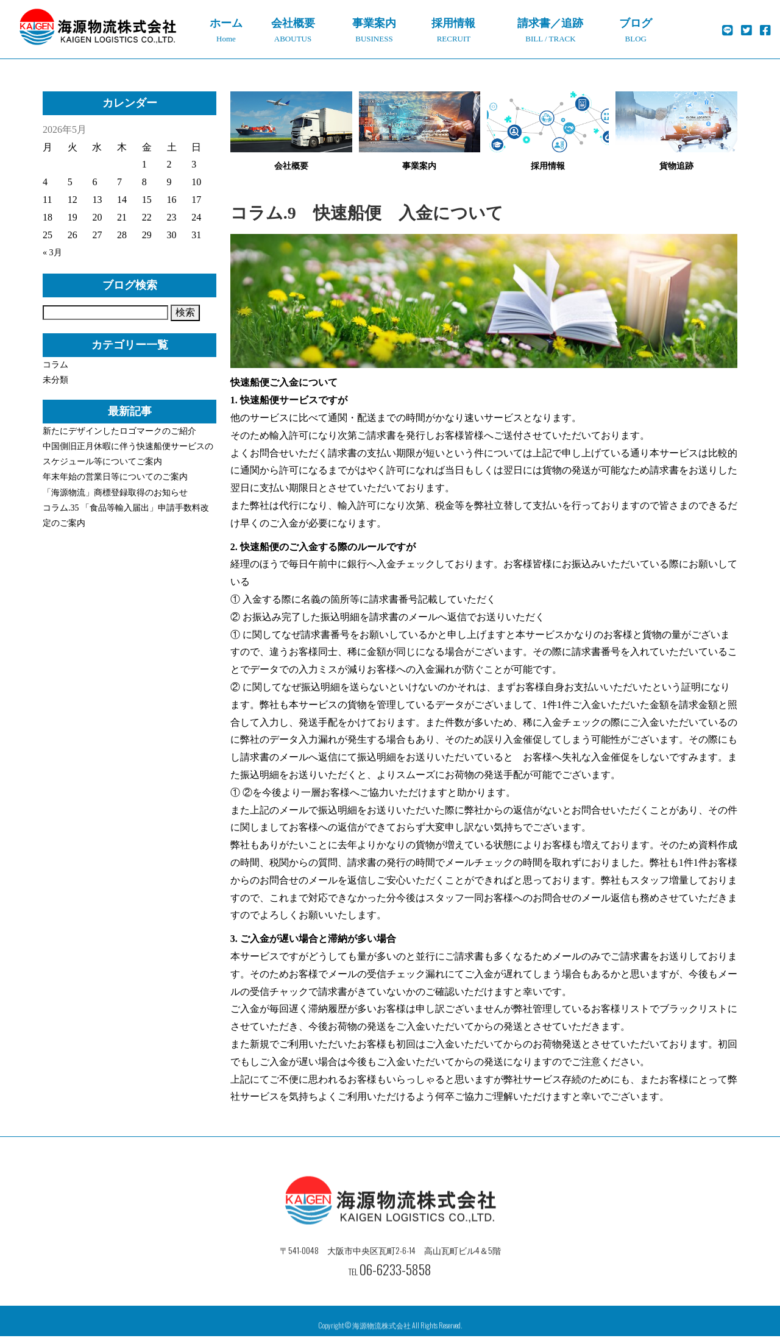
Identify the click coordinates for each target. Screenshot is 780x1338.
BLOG (636, 27)
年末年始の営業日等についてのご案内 (115, 476)
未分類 (55, 379)
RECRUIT (454, 27)
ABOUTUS (292, 27)
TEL (390, 1290)
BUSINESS (373, 27)
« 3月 (54, 252)
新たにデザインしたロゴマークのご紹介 (119, 431)
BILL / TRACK (550, 27)
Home (226, 27)
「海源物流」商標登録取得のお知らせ (115, 492)
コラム (55, 364)
